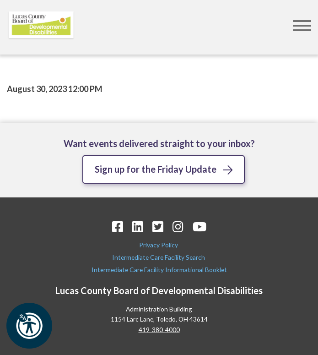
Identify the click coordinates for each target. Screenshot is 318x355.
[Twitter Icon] (157, 226)
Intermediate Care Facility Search (159, 257)
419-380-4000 (159, 329)
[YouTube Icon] (199, 226)
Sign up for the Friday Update (155, 169)
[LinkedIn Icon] (137, 226)
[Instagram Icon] (177, 226)
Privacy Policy (159, 245)
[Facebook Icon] (117, 226)
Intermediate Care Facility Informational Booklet (159, 269)
